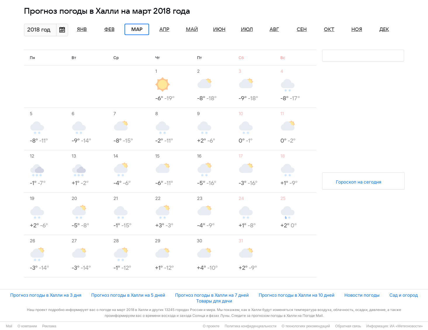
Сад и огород (403, 295)
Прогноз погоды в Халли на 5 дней (128, 295)
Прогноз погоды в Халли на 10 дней (296, 295)
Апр (164, 29)
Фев (109, 29)
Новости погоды (361, 295)
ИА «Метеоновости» (406, 326)
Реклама (49, 326)
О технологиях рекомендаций (306, 326)
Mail (9, 326)
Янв (82, 29)
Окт (329, 29)
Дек (384, 29)
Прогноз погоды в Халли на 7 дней (212, 295)
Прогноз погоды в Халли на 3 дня (45, 295)
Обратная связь (348, 326)
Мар (136, 29)
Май (192, 29)
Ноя (356, 29)
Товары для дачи (214, 301)
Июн (219, 29)
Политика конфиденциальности (250, 326)
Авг (274, 29)
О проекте (211, 326)
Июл (247, 29)
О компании (27, 326)
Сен (302, 29)
